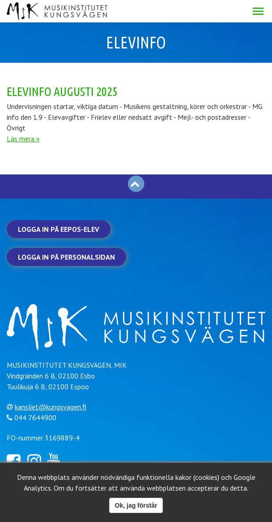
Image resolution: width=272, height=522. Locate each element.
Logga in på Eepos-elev (58, 229)
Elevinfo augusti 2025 (62, 91)
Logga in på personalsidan (66, 256)
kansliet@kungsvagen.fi (50, 406)
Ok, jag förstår (136, 505)
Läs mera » (23, 138)
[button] (258, 11)
